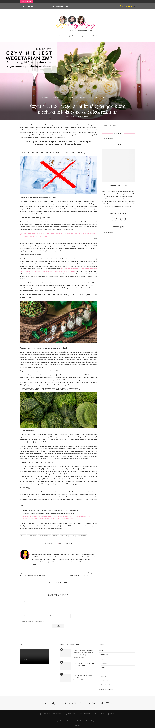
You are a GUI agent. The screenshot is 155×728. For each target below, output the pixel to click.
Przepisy (43, 6)
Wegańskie (104, 680)
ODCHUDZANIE (82, 535)
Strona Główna (43, 97)
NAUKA (72, 535)
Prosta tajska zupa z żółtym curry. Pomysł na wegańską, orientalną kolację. (83, 652)
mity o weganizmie (44, 535)
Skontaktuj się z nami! (59, 6)
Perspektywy (32, 6)
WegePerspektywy (108, 138)
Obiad (103, 667)
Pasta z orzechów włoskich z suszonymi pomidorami (83, 664)
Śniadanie (104, 663)
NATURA (55, 535)
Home (22, 6)
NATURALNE (64, 535)
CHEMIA (23, 535)
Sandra (83, 101)
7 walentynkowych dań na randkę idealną (82, 676)
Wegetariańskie (106, 685)
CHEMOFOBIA (32, 535)
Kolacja (103, 672)
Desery (103, 676)
